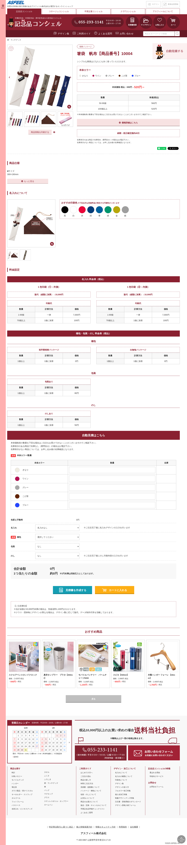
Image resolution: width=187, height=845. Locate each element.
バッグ (46, 790)
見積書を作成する (76, 590)
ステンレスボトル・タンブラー (56, 801)
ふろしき (47, 780)
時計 (13, 773)
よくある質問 (105, 33)
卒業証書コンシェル (93, 11)
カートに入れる (118, 590)
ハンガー (15, 784)
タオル (46, 772)
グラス (46, 798)
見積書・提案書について (90, 787)
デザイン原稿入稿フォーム (125, 805)
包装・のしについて (88, 795)
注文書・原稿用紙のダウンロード (128, 802)
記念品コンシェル (24, 11)
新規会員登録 (173, 4)
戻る (93, 699)
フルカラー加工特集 (123, 791)
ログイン (155, 4)
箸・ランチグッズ (14, 40)
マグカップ (48, 794)
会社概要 (134, 827)
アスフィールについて (163, 11)
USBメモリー (17, 776)
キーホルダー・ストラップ (22, 795)
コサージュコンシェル (59, 11)
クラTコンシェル (128, 11)
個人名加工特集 (121, 795)
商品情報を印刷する (40, 132)
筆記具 (14, 787)
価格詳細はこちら (130, 122)
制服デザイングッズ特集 (124, 798)
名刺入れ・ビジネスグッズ (22, 809)
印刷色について (121, 780)
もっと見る (29, 181)
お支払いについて (87, 798)
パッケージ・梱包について (91, 791)
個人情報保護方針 (84, 827)
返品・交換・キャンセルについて (93, 805)
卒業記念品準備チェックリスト (93, 809)
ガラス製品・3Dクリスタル (22, 791)
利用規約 (123, 827)
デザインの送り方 (122, 787)
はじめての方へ (87, 773)
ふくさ (46, 776)
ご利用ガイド (84, 33)
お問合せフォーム (156, 787)
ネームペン (48, 805)
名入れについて (121, 773)
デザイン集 (63, 33)
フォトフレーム (18, 802)
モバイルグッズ (18, 780)
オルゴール (16, 798)
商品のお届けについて (89, 802)
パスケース (16, 805)
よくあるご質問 (87, 813)
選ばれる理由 (155, 773)
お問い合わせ (126, 33)
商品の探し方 (86, 780)
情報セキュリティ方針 (106, 827)
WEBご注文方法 (87, 784)
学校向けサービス (156, 776)
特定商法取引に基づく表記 (61, 827)
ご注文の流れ (86, 776)
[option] (39, 77)
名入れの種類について (123, 776)
